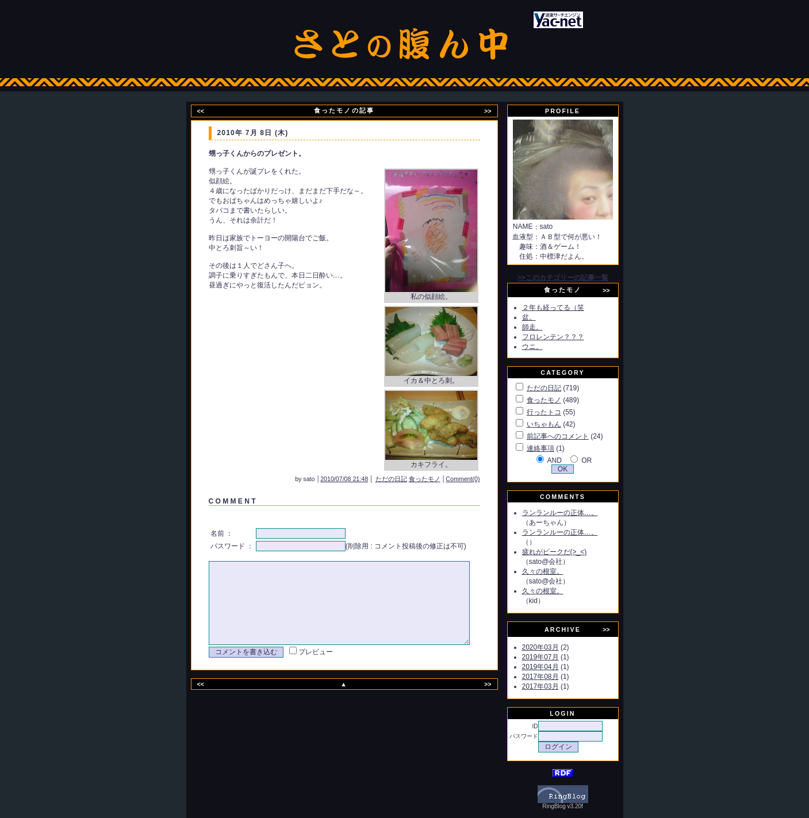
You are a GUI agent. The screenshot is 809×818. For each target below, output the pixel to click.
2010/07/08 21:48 (360, 478)
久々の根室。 (556, 571)
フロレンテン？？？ (566, 337)
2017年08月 (553, 677)
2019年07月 (553, 657)
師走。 (545, 327)
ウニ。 (545, 347)
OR (600, 460)
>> (495, 110)
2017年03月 (553, 686)
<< (207, 110)
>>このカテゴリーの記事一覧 (575, 278)
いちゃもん (557, 424)
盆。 (542, 317)
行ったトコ (557, 412)
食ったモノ (440, 478)
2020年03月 (553, 647)
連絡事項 (554, 448)
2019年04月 (553, 667)
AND (567, 460)
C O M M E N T (231, 501)
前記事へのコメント (571, 436)
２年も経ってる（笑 (566, 308)
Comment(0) (478, 478)
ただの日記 (407, 478)
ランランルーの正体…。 (573, 513)
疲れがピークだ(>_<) (567, 552)
